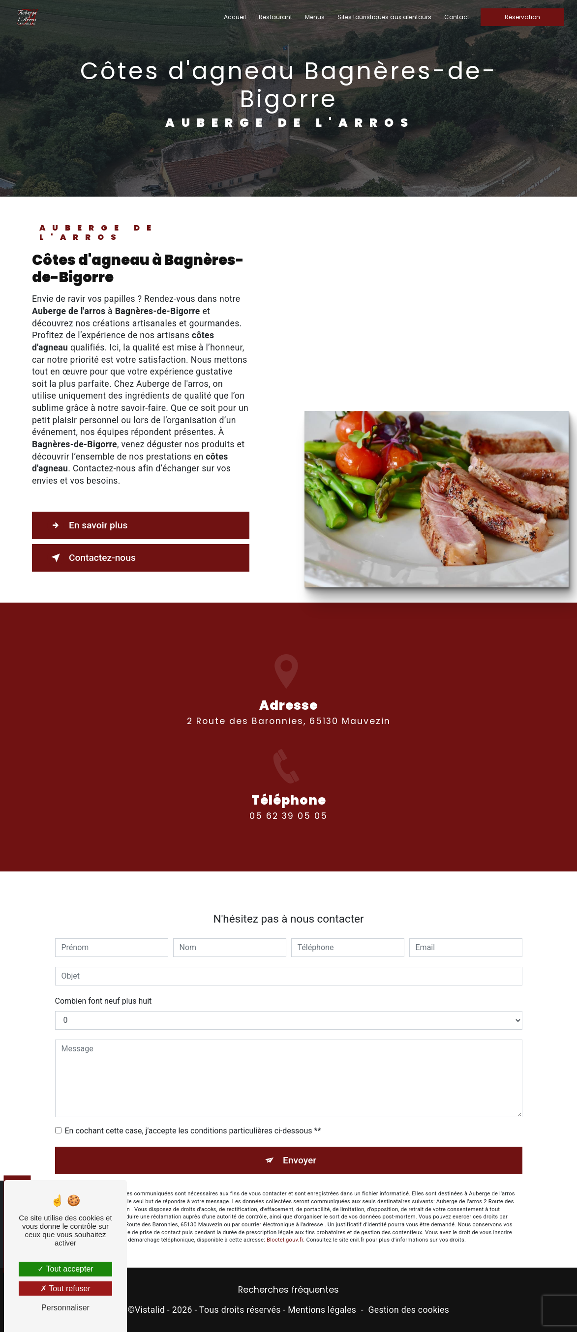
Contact (456, 17)
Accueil (235, 17)
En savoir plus (87, 525)
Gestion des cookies (408, 1310)
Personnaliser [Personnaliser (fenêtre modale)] (65, 1307)
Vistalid (150, 1310)
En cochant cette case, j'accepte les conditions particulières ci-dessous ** (193, 1118)
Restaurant (275, 17)
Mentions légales (322, 1310)
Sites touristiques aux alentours (384, 17)
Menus (315, 17)
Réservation (522, 17)
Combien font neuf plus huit (103, 988)
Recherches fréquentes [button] (288, 1290)
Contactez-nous (91, 558)
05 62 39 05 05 (288, 829)
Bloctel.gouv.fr (285, 1227)
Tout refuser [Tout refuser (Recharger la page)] (65, 1288)
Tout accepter (65, 1269)
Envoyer (299, 1147)
